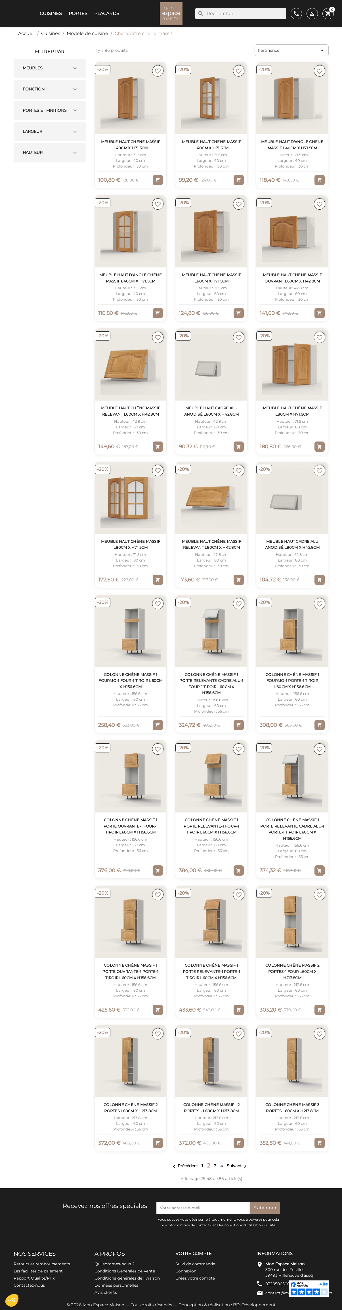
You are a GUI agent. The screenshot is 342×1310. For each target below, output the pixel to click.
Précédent (184, 1165)
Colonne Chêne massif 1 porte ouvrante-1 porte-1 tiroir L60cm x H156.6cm (130, 971)
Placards (106, 13)
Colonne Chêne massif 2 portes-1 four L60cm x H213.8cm (292, 971)
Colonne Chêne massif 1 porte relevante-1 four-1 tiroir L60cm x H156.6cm (211, 826)
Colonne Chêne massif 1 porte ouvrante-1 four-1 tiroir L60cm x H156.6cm (131, 826)
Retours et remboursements (42, 1263)
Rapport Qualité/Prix (34, 1278)
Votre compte (193, 1253)
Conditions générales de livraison (127, 1278)
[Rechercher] (240, 13)
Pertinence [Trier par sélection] (292, 50)
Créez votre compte (195, 1278)
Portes (78, 13)
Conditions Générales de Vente (125, 1271)
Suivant (238, 1165)
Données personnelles (116, 1285)
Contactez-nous (29, 1285)
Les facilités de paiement (38, 1271)
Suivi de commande (195, 1263)
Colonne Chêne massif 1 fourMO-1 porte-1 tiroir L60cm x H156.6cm (292, 680)
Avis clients (106, 1292)
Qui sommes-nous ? (115, 1263)
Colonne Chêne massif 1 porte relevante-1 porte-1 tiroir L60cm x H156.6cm (211, 971)
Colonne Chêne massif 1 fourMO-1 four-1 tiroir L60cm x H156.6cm (130, 680)
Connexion (185, 1271)
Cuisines (51, 13)
